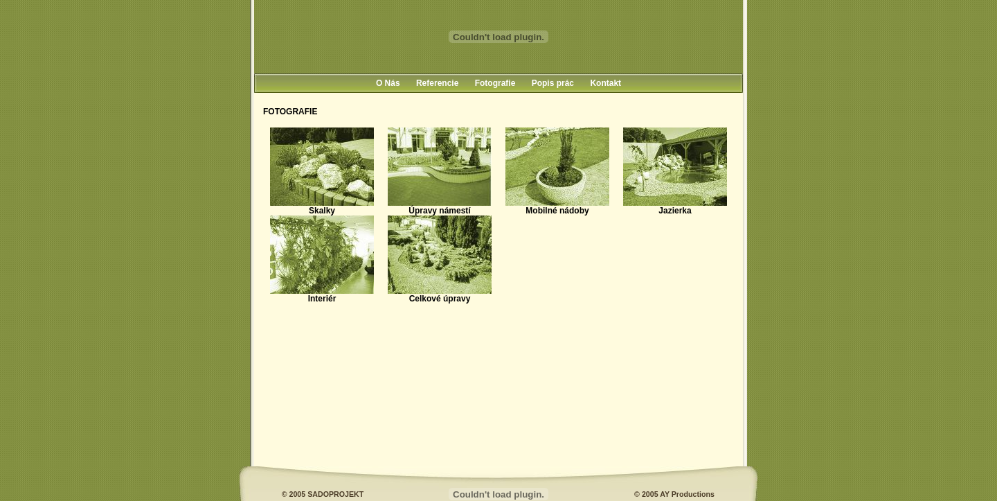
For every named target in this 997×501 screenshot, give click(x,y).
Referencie (437, 83)
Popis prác (553, 83)
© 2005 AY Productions (674, 494)
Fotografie (495, 83)
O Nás (388, 83)
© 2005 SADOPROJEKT (323, 494)
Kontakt (605, 83)
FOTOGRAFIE (290, 111)
